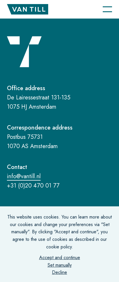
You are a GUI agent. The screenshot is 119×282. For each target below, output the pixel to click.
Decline (59, 272)
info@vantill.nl (24, 176)
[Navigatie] (107, 9)
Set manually (60, 265)
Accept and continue (59, 257)
